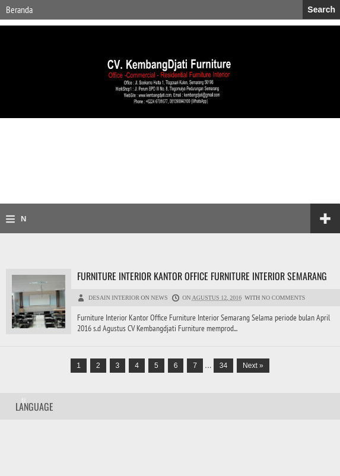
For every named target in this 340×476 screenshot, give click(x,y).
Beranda (19, 9)
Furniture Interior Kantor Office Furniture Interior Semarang (202, 276)
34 (223, 365)
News (159, 297)
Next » (253, 365)
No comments (284, 297)
